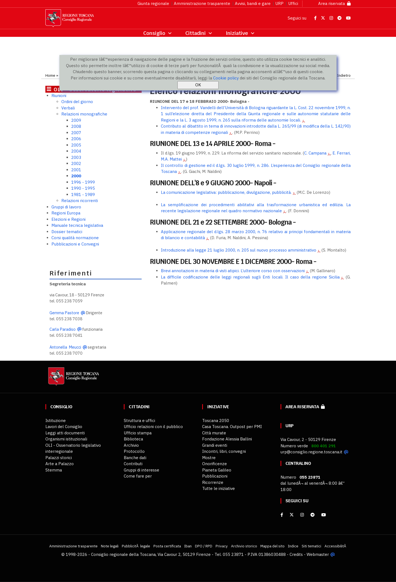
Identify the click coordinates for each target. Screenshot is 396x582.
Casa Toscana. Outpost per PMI (232, 426)
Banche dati (135, 457)
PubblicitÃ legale (136, 546)
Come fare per (138, 476)
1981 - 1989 (83, 194)
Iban (188, 546)
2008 (76, 126)
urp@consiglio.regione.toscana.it (311, 451)
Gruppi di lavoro (66, 206)
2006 (76, 138)
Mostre (209, 457)
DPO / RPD (203, 546)
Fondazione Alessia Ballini (227, 439)
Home (50, 75)
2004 (76, 151)
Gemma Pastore (64, 312)
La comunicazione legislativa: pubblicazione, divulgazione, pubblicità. (226, 192)
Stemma (53, 470)
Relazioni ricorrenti (79, 200)
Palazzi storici (58, 457)
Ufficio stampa (138, 432)
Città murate (214, 432)
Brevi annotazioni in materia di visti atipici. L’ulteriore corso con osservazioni (233, 270)
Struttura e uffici (139, 420)
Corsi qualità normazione (75, 237)
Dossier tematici (66, 231)
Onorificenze (214, 463)
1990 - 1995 (83, 188)
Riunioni (58, 95)
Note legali (110, 546)
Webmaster (318, 554)
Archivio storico (244, 546)
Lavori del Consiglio (63, 426)
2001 (76, 169)
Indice (293, 546)
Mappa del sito (272, 546)
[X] (292, 514)
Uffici (293, 3)
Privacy (222, 546)
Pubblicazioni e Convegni (75, 244)
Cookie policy (226, 78)
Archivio (131, 445)
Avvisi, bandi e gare (253, 3)
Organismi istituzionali (66, 439)
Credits (296, 554)
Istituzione (55, 420)
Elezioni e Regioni (68, 219)
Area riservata (334, 3)
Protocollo (134, 451)
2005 (76, 145)
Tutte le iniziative (218, 488)
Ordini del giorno (77, 101)
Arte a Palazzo (59, 463)
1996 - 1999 (83, 182)
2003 (76, 157)
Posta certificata (167, 546)
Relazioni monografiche (84, 114)
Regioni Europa (65, 213)
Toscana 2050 (215, 420)
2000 (76, 175)
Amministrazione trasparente (202, 3)
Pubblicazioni (214, 476)
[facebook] (281, 514)
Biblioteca (133, 439)
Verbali (68, 108)
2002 (76, 163)
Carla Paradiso (63, 329)
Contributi (133, 463)
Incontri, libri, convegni (224, 451)
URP (279, 3)
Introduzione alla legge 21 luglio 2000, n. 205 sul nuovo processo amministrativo (238, 250)
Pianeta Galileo (216, 470)
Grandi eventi (214, 445)
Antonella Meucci (65, 347)
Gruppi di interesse (141, 470)
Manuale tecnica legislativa (77, 225)
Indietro (344, 75)
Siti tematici (311, 546)
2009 (76, 120)
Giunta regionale (153, 3)
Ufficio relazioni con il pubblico (153, 426)
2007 (76, 132)
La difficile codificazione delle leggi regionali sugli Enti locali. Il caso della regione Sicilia (250, 277)
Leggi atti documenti (65, 432)
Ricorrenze (212, 482)
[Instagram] (302, 514)
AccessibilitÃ (335, 546)
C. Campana (315, 153)
